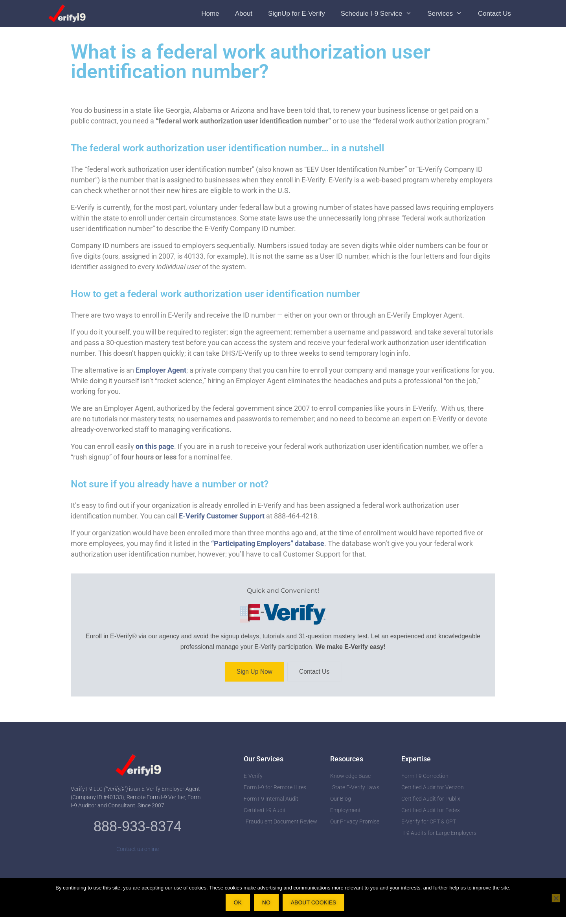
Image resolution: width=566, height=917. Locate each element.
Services (448, 13)
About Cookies (313, 902)
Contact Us (494, 13)
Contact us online (137, 850)
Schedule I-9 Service (380, 13)
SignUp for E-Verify (296, 13)
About (243, 13)
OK (238, 902)
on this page (155, 446)
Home (210, 13)
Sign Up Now (253, 672)
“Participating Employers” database (267, 543)
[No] (555, 898)
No (266, 902)
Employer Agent (161, 370)
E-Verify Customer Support (222, 516)
